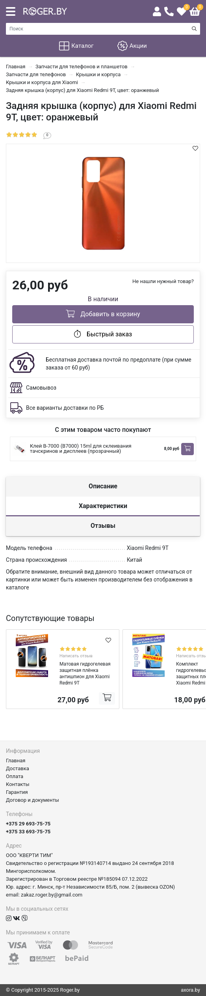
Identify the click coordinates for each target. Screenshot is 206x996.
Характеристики (103, 506)
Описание (103, 486)
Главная (15, 760)
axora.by (190, 990)
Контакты (18, 784)
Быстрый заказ (103, 334)
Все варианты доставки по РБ (65, 408)
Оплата (14, 776)
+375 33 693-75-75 (28, 832)
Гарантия (17, 792)
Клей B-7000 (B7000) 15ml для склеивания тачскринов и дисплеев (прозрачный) (81, 448)
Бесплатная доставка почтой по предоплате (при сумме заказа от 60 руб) (118, 363)
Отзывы (103, 525)
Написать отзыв (76, 655)
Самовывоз (41, 388)
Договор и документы (32, 800)
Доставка (17, 768)
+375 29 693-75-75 (28, 824)
